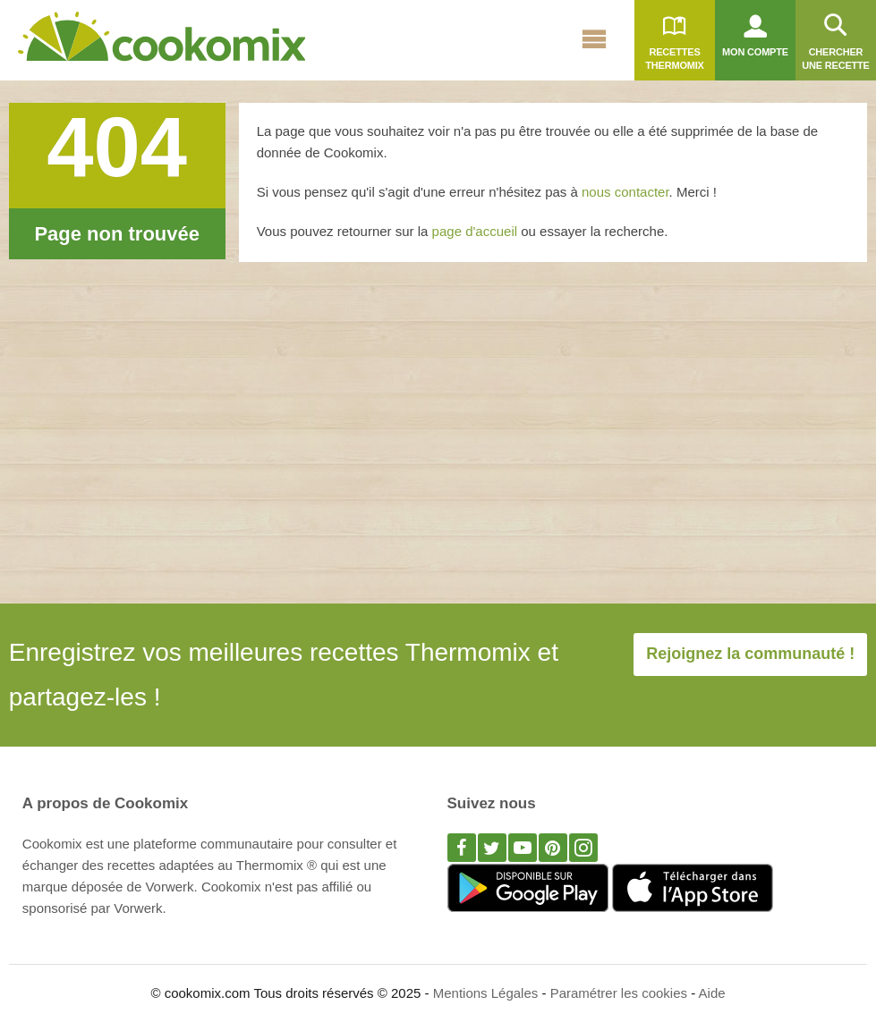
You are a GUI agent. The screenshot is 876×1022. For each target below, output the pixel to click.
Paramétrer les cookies (618, 993)
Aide (712, 993)
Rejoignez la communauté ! (750, 654)
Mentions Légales (486, 993)
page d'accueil (477, 231)
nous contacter (625, 191)
